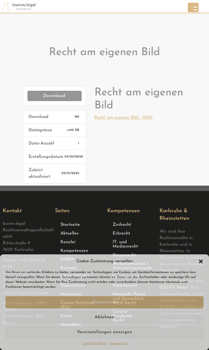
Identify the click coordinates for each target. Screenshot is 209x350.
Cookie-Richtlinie (94, 343)
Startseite (70, 225)
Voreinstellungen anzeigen (104, 332)
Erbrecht (121, 233)
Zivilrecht (122, 225)
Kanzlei (67, 242)
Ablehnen (104, 317)
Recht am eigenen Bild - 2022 (123, 117)
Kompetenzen (74, 251)
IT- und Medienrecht (125, 244)
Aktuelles (69, 233)
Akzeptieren (104, 302)
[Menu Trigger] (193, 7)
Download (54, 96)
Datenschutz (118, 343)
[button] (201, 261)
